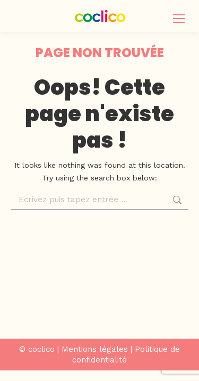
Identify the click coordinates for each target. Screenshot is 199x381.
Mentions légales (95, 349)
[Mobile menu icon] (178, 18)
